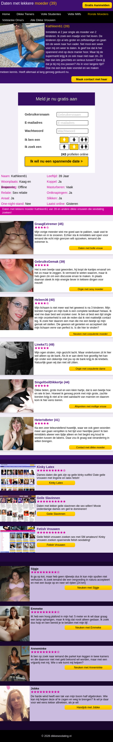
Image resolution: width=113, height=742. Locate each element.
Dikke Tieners (25, 14)
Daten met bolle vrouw (90, 248)
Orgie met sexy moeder (90, 289)
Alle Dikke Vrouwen (42, 20)
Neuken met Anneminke (88, 667)
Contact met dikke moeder (90, 447)
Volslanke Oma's (13, 20)
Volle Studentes (51, 14)
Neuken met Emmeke (88, 627)
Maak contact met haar (91, 79)
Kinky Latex (56, 482)
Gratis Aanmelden (97, 5)
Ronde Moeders (98, 14)
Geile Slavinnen (56, 513)
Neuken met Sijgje (88, 587)
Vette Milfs (74, 14)
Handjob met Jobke (88, 707)
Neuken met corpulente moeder (90, 334)
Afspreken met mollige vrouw (90, 406)
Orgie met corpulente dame (90, 368)
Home (6, 14)
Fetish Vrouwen (56, 544)
